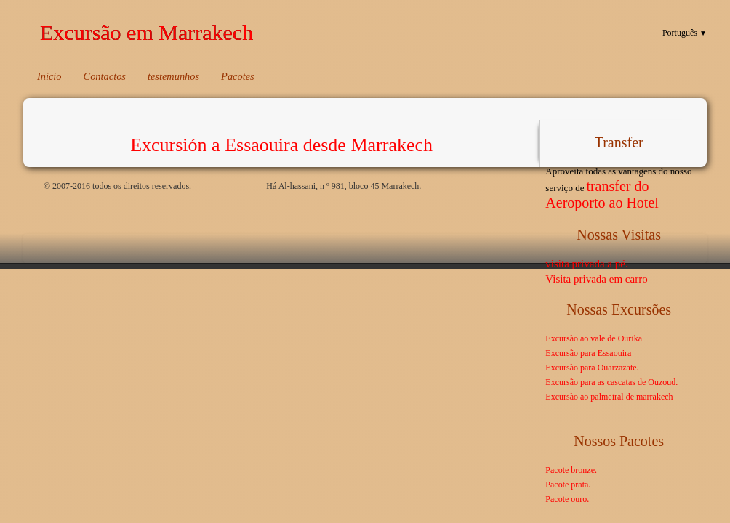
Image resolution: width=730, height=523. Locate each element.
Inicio (49, 76)
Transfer (619, 142)
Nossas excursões (618, 309)
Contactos (105, 76)
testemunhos (173, 76)
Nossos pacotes (619, 441)
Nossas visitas (619, 235)
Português (684, 33)
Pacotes (237, 76)
